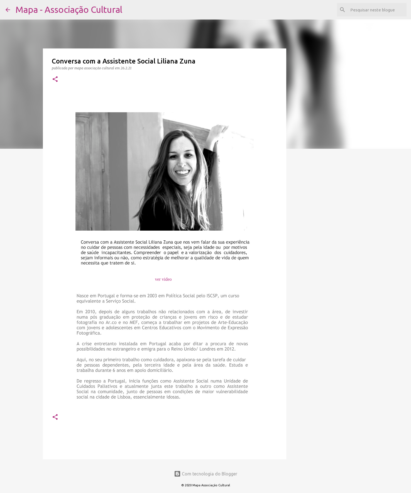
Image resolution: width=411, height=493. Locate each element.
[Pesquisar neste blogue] (377, 9)
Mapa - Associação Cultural (69, 9)
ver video (163, 279)
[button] (55, 79)
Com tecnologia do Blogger (205, 473)
